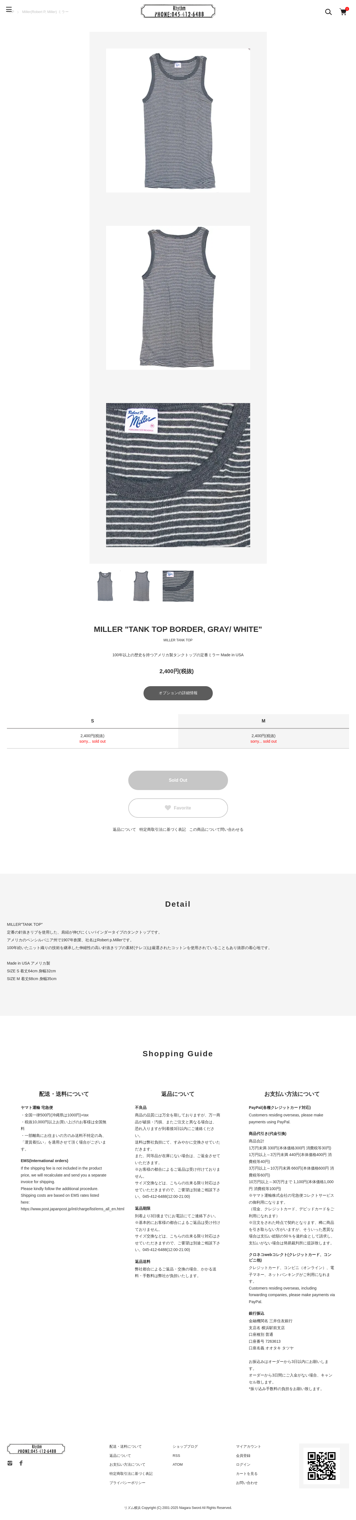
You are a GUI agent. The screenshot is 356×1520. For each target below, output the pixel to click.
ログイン (243, 1465)
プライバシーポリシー (127, 1483)
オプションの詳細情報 (178, 694)
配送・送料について (125, 1447)
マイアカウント (248, 1447)
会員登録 (243, 1456)
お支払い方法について (127, 1465)
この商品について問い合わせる (216, 830)
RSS (176, 1456)
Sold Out (178, 781)
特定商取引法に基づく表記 (162, 830)
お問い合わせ (247, 1483)
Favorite (178, 809)
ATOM (178, 1465)
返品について (124, 830)
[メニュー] (11, 11)
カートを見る (247, 1475)
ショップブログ (185, 1447)
